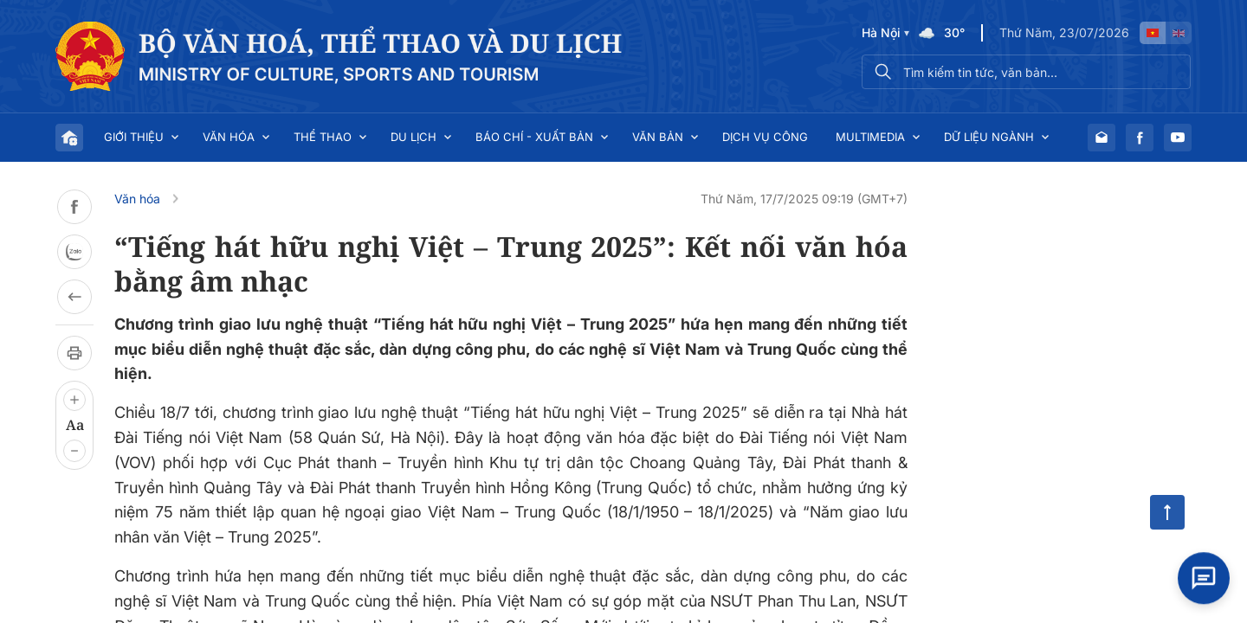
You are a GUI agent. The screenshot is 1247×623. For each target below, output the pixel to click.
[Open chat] (1204, 575)
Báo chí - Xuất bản (534, 137)
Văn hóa (229, 137)
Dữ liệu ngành (989, 137)
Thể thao (323, 137)
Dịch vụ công (765, 137)
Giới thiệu (134, 137)
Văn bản (657, 137)
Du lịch (413, 137)
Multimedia (870, 137)
